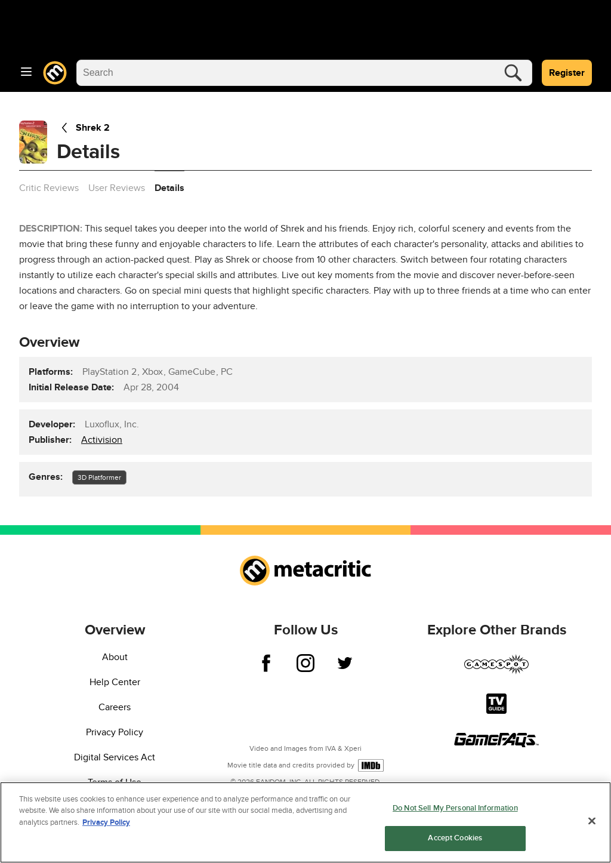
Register (567, 73)
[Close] (592, 820)
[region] (305, 822)
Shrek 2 (83, 128)
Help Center (115, 682)
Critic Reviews (49, 188)
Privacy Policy (114, 732)
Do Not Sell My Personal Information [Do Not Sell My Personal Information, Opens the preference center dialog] (455, 808)
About (115, 657)
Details (169, 188)
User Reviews (116, 188)
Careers (114, 707)
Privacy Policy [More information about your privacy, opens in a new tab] (106, 822)
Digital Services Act (114, 757)
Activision (101, 440)
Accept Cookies (455, 838)
